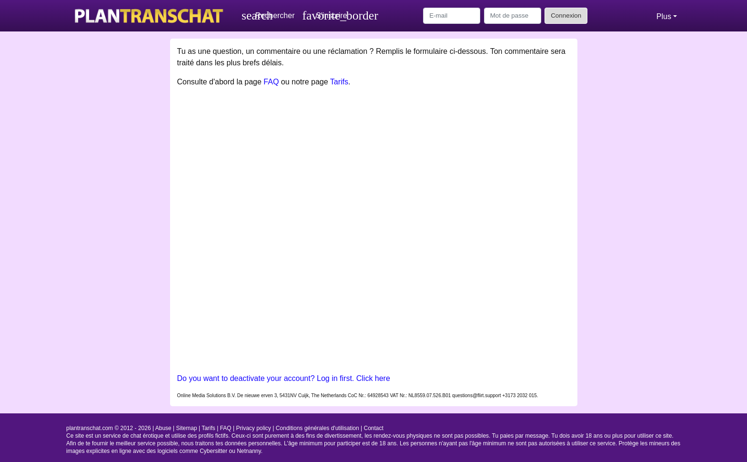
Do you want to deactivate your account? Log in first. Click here (283, 378)
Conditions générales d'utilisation (317, 428)
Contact (374, 428)
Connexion (566, 15)
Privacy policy (253, 428)
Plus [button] (663, 16)
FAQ (271, 82)
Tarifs (339, 82)
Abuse (163, 428)
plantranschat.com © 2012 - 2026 (108, 428)
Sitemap (186, 428)
